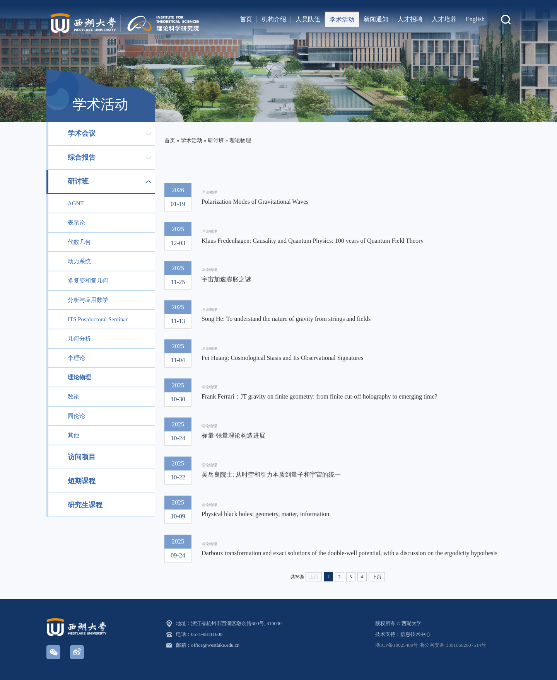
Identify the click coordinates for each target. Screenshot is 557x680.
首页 (246, 19)
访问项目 (82, 457)
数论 (73, 397)
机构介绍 (273, 19)
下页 (376, 576)
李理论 (76, 358)
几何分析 (79, 339)
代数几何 (79, 242)
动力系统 (79, 261)
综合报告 (82, 157)
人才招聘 (410, 19)
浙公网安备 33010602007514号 (452, 645)
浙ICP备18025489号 (396, 645)
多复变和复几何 (88, 281)
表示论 (76, 223)
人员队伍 (308, 19)
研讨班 (78, 181)
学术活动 (342, 19)
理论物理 (79, 377)
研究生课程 (85, 505)
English (475, 19)
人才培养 (444, 19)
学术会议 (82, 133)
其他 (73, 435)
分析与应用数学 (88, 300)
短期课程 (82, 481)
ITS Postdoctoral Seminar (98, 319)
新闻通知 (376, 19)
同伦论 (76, 416)
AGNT (76, 203)
